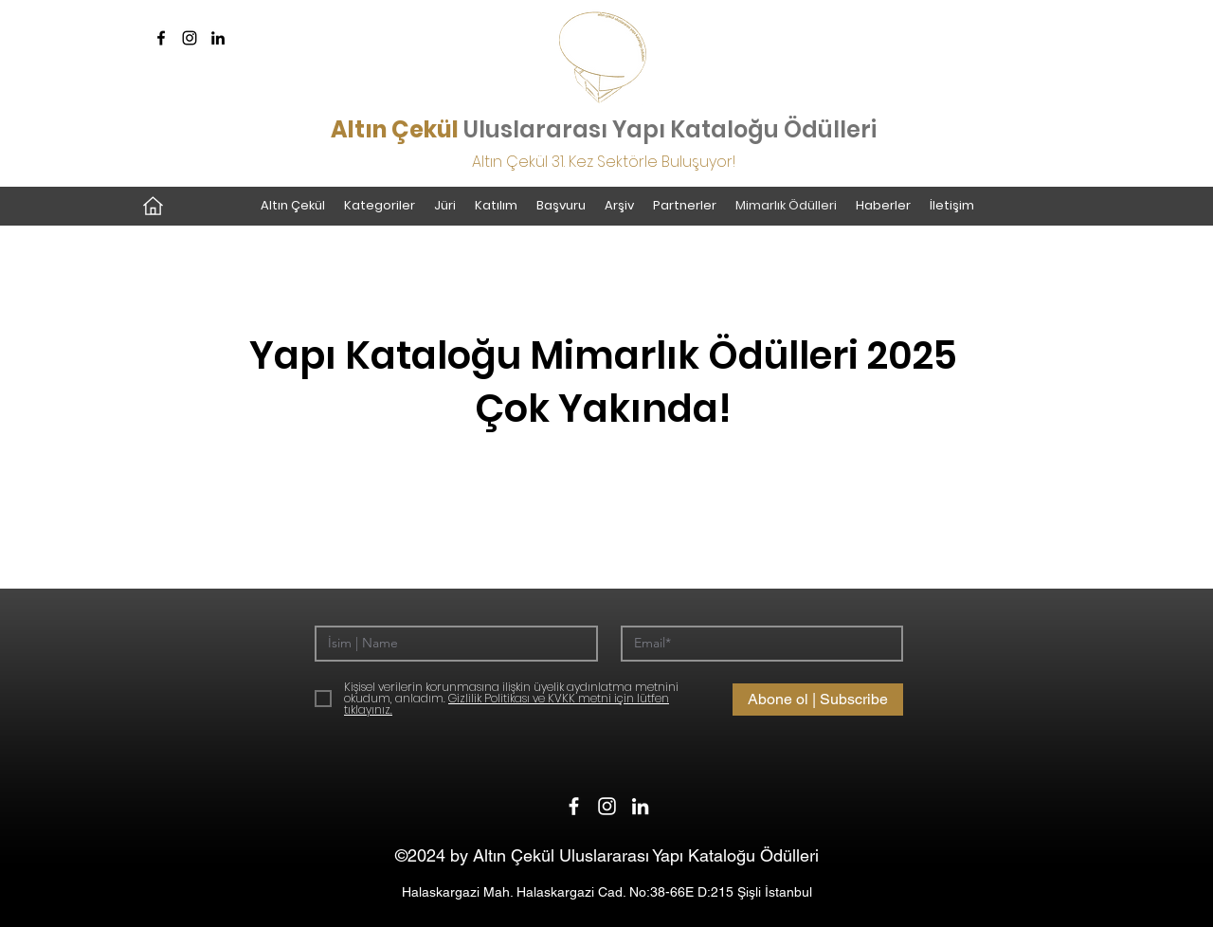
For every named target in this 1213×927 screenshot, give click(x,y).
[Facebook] (161, 37)
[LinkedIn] (217, 37)
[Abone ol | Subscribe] (818, 699)
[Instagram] (189, 37)
